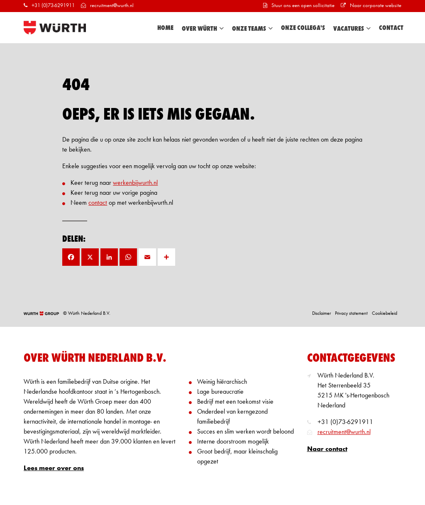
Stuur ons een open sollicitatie (299, 5)
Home (165, 28)
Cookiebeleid (384, 313)
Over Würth (203, 28)
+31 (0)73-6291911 (49, 5)
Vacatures (352, 28)
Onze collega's (303, 28)
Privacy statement (351, 313)
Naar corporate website (371, 5)
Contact (391, 28)
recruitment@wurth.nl (107, 5)
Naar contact (327, 449)
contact (97, 203)
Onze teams (252, 28)
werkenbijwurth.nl (135, 183)
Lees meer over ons (54, 468)
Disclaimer (321, 313)
